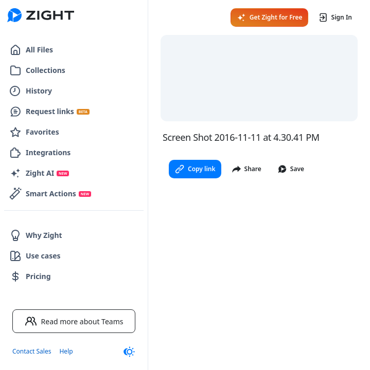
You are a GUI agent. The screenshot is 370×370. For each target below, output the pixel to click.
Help (66, 351)
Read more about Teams (74, 321)
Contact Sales (31, 351)
